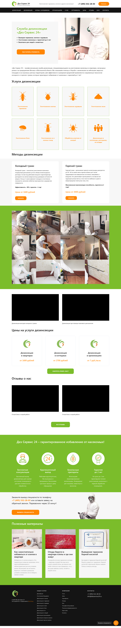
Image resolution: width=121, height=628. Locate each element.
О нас (66, 10)
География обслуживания (68, 605)
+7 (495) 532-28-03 (86, 4)
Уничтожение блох (23, 138)
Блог (98, 10)
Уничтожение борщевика (43, 596)
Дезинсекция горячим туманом (44, 620)
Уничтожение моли (98, 106)
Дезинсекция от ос (41, 610)
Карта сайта (65, 610)
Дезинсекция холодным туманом (44, 617)
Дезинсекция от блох (42, 608)
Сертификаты (75, 10)
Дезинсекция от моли (42, 605)
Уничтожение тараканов (23, 107)
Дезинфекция (28, 10)
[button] (103, 4)
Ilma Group (30, 601)
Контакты (106, 10)
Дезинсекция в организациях (43, 615)
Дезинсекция (16, 10)
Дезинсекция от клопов (42, 598)
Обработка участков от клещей (73, 139)
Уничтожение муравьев (73, 106)
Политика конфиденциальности (69, 608)
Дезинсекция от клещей (42, 613)
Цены (84, 10)
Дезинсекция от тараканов (43, 601)
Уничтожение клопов (48, 106)
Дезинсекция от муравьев (43, 603)
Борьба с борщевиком (42, 10)
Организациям (57, 10)
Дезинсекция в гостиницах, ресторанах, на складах (98, 140)
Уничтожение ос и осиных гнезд (48, 139)
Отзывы (91, 10)
